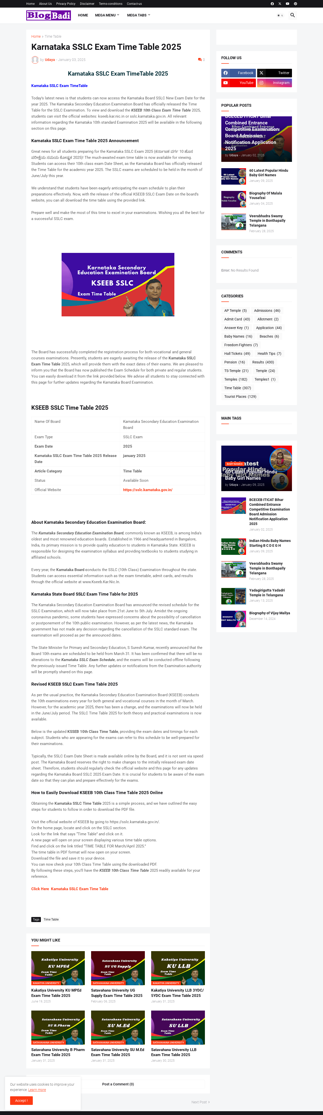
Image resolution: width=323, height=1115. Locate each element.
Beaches (269, 336)
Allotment (268, 319)
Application (269, 328)
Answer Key (236, 328)
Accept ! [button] (21, 1101)
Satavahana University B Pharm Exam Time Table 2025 (58, 1052)
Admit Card (237, 319)
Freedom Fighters (241, 345)
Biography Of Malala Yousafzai (265, 195)
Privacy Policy (65, 4)
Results (263, 362)
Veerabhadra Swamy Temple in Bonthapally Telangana (267, 221)
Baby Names (238, 336)
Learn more (37, 1090)
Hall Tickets (237, 353)
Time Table (53, 36)
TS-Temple (236, 371)
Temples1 (265, 379)
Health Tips (269, 353)
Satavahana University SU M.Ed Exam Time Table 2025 (117, 1052)
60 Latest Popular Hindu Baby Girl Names (268, 172)
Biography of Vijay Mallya (269, 613)
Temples (235, 379)
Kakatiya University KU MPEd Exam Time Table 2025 (56, 993)
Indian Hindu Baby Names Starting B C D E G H (270, 543)
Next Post (199, 1102)
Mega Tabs (137, 15)
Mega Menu (105, 15)
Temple (265, 371)
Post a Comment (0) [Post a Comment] (118, 1084)
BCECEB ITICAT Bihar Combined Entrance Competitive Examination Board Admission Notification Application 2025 (269, 512)
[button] (280, 15)
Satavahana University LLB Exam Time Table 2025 (174, 1052)
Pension (234, 362)
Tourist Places (240, 396)
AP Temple (235, 310)
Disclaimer (87, 4)
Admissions (267, 310)
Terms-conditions (110, 4)
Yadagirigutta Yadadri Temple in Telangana (267, 592)
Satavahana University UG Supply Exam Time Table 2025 (117, 993)
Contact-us (134, 4)
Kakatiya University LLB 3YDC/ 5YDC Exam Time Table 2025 (177, 993)
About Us (45, 4)
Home (30, 4)
